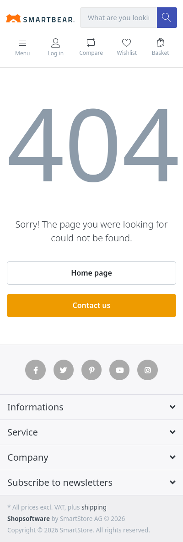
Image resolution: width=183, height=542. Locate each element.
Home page (91, 273)
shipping (94, 507)
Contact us (92, 305)
